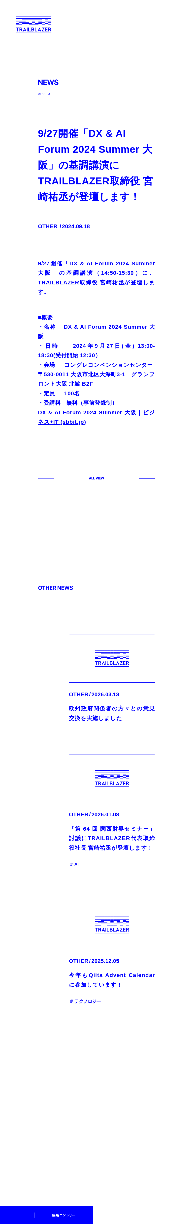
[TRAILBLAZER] (34, 25)
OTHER (47, 226)
